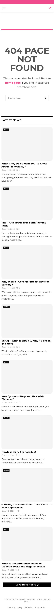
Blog (20, 608)
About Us (11, 608)
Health (6, 130)
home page (13, 82)
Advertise (28, 608)
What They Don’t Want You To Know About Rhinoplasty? (24, 165)
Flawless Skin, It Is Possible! (18, 452)
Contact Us (39, 608)
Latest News (11, 120)
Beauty (6, 418)
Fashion (7, 307)
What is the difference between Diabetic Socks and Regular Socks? (25, 565)
